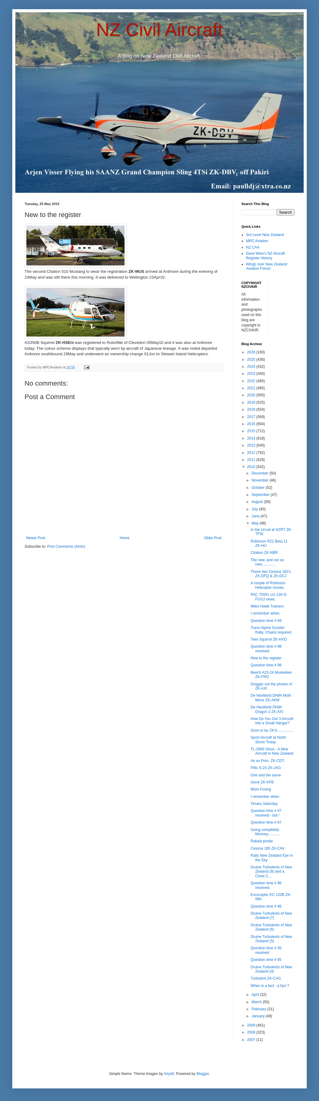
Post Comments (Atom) (66, 546)
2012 (251, 453)
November (261, 480)
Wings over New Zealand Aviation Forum (266, 266)
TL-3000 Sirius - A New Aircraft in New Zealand (272, 751)
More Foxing (261, 789)
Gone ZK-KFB (262, 782)
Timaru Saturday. (265, 804)
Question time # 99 (266, 621)
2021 (251, 388)
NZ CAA (252, 247)
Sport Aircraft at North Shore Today (268, 739)
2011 (251, 460)
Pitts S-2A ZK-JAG (266, 768)
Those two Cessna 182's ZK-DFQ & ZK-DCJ (271, 574)
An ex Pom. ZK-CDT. (268, 761)
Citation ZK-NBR (264, 552)
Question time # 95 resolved (266, 950)
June (256, 516)
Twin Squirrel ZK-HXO (269, 639)
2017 (251, 417)
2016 (251, 424)
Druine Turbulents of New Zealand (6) (271, 927)
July (255, 509)
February (259, 1009)
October (259, 488)
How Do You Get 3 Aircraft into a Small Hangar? (272, 721)
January (259, 1016)
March (257, 1002)
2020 (251, 395)
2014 (251, 438)
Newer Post (35, 538)
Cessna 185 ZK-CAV (268, 848)
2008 (251, 1032)
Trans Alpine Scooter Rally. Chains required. (271, 630)
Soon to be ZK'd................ (272, 730)
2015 (251, 431)
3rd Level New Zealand (265, 235)
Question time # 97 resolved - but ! (266, 813)
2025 (251, 359)
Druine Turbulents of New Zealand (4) (271, 969)
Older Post (212, 538)
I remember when (265, 796)
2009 (251, 1025)
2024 (251, 366)
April (256, 994)
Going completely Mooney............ (265, 832)
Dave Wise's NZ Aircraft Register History (265, 255)
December (261, 473)
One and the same (266, 775)
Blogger (202, 1074)
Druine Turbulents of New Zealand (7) (271, 915)
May (255, 523)
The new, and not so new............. (267, 562)
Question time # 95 (266, 960)
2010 (251, 467)
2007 (251, 1040)
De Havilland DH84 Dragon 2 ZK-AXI (267, 709)
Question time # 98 (266, 665)
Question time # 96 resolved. (266, 885)
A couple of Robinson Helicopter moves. (268, 585)
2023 (251, 373)
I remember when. (265, 613)
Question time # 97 (266, 822)
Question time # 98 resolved (266, 648)
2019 (251, 402)
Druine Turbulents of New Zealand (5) (271, 939)
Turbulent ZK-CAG (266, 978)
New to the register (266, 658)
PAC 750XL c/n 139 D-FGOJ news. (269, 596)
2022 (251, 381)
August (258, 502)
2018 (251, 409)
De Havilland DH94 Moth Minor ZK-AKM (271, 697)
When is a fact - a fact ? (270, 986)
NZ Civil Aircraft (159, 29)
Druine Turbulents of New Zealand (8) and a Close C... (271, 871)
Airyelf (169, 1074)
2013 (251, 445)
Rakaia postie (262, 841)
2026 (251, 352)
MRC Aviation (257, 241)
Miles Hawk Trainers (267, 606)
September (261, 495)
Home (124, 538)
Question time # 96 (266, 906)
